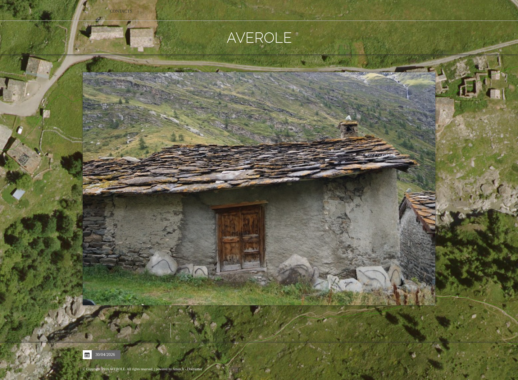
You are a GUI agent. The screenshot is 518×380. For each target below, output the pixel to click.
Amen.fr (178, 369)
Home (92, 11)
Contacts (121, 11)
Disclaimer (194, 369)
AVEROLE (259, 37)
